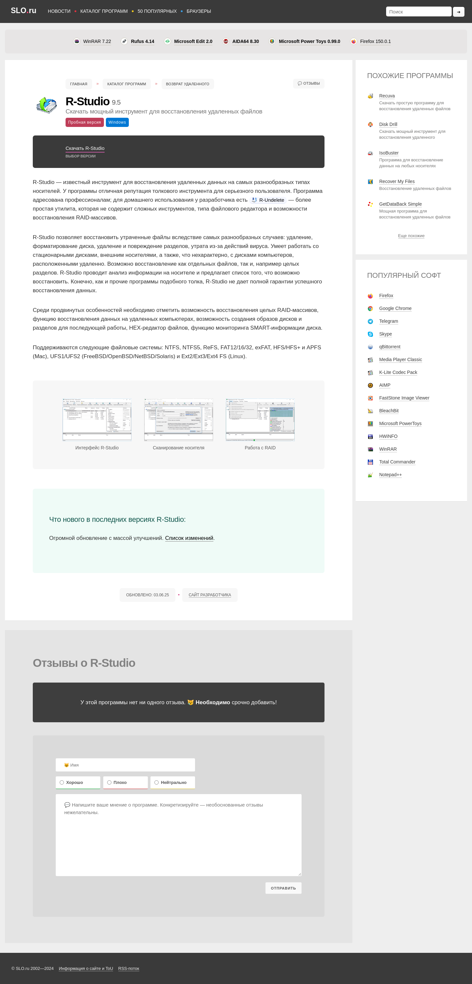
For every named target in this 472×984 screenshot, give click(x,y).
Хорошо (71, 782)
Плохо (117, 782)
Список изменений (189, 538)
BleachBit (389, 410)
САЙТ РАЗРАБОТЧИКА (210, 595)
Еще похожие (411, 235)
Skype (385, 334)
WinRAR (388, 449)
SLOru (23, 10)
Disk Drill (388, 124)
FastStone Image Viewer (404, 397)
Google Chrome (395, 308)
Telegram (388, 321)
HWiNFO (388, 436)
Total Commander (397, 461)
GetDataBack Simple (400, 204)
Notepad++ (390, 474)
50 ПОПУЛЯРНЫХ (157, 11)
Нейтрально (170, 782)
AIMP (384, 385)
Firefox (386, 295)
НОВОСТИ (59, 11)
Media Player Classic (400, 359)
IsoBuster (389, 152)
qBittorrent (390, 346)
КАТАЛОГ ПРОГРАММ (104, 11)
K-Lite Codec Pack (398, 372)
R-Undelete (268, 200)
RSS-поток (128, 968)
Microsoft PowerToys (400, 423)
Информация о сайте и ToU (86, 968)
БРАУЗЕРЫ (199, 11)
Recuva (387, 95)
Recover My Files (397, 181)
